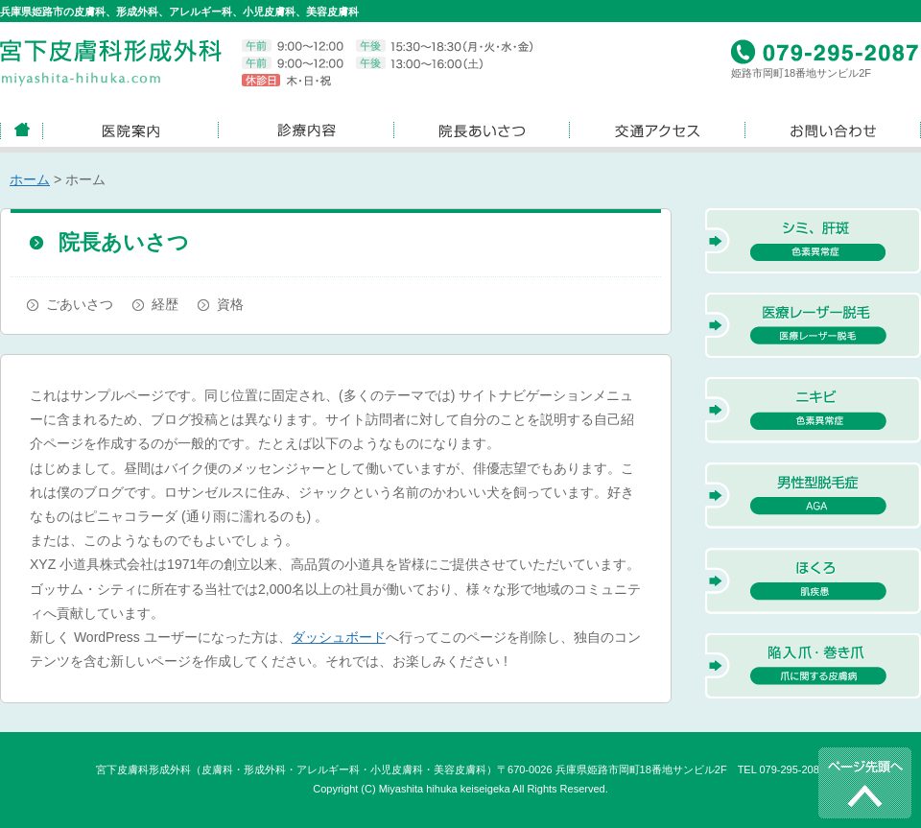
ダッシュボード (339, 637)
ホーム (30, 179)
